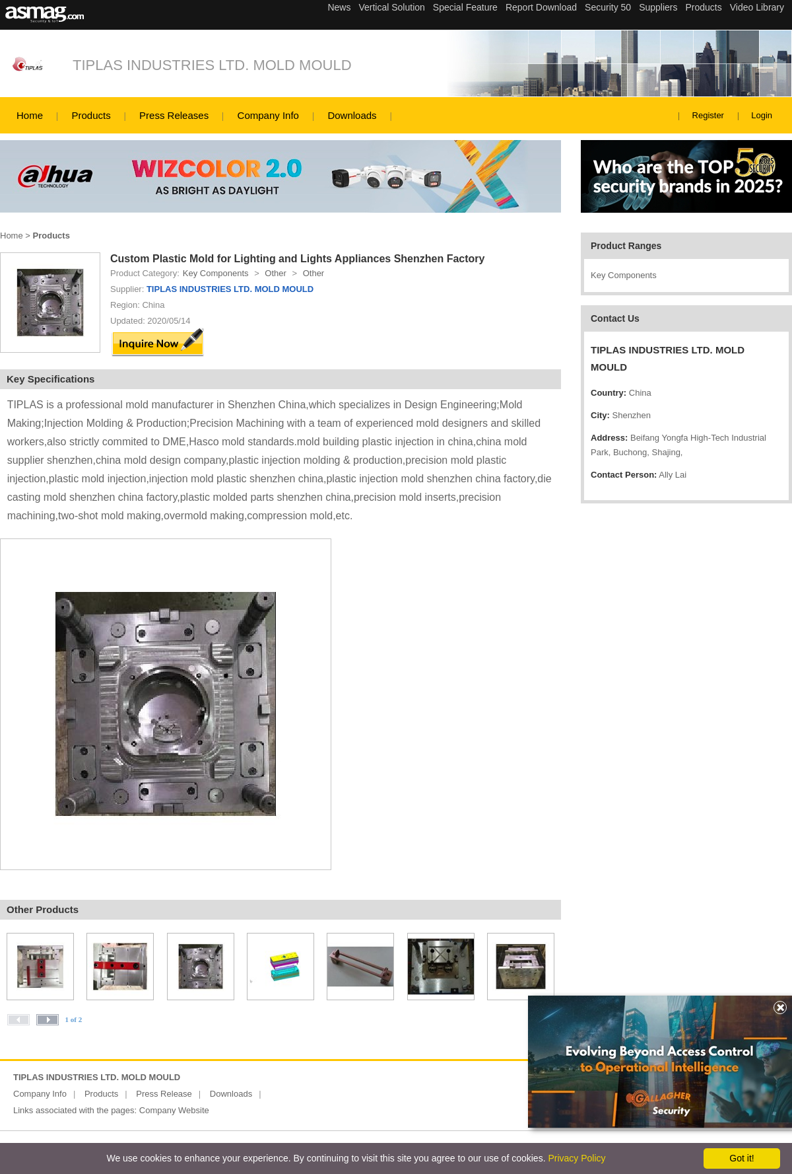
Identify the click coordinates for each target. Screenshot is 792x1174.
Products (90, 115)
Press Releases (174, 115)
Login (761, 115)
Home (29, 115)
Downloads (351, 115)
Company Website (174, 1110)
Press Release (164, 1094)
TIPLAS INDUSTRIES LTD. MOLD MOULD (212, 65)
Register (708, 115)
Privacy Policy (576, 1158)
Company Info (268, 115)
